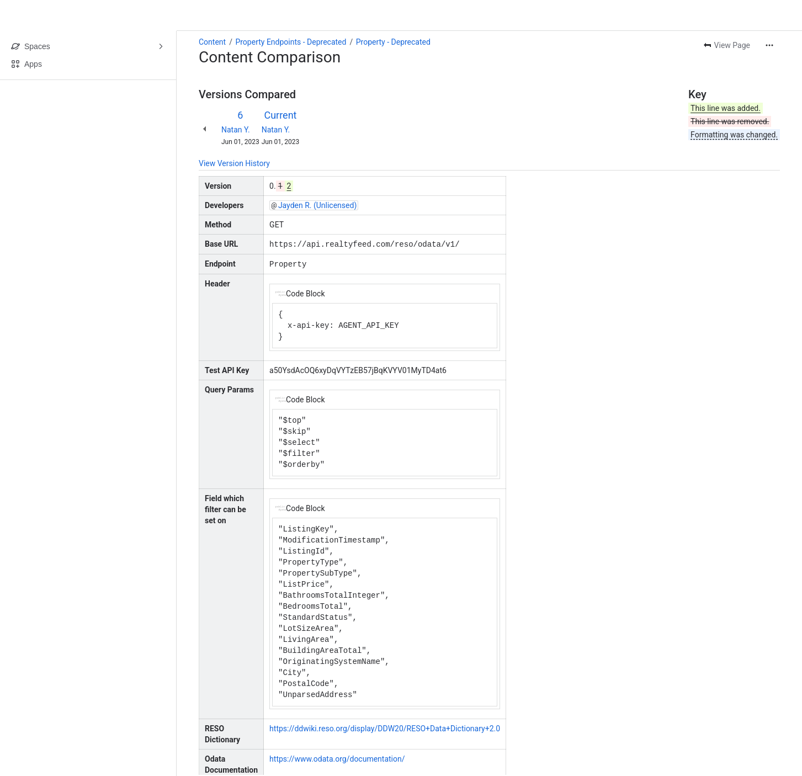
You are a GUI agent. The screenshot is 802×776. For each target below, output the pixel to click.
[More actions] (769, 45)
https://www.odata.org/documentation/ (337, 757)
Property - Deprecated (393, 42)
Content (212, 42)
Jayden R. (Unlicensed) (317, 205)
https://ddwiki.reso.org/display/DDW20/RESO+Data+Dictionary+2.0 (384, 727)
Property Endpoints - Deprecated (290, 42)
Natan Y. (235, 129)
